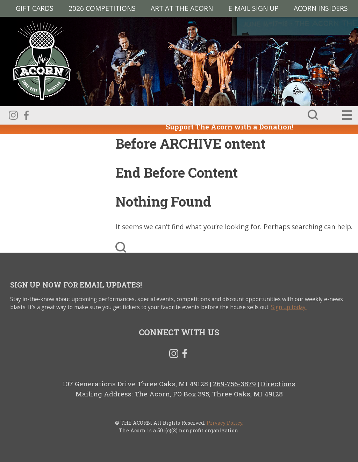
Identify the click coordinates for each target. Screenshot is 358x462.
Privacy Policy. (225, 422)
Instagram (13, 115)
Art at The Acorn (182, 8)
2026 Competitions (102, 8)
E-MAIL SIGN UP (253, 8)
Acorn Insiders (321, 8)
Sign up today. (289, 307)
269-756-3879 (234, 383)
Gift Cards (34, 8)
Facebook (26, 115)
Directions (278, 383)
